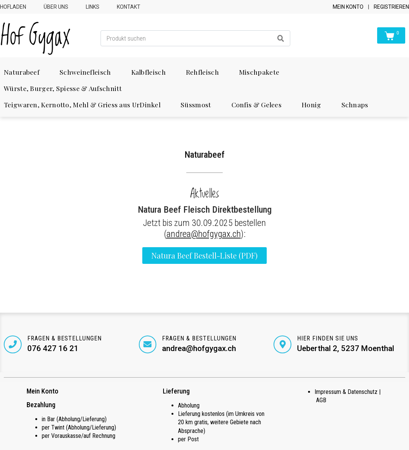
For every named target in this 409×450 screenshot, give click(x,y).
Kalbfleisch (148, 71)
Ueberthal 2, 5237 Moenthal (346, 348)
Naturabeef (21, 71)
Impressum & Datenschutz (346, 392)
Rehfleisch (202, 71)
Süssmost (196, 104)
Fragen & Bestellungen (65, 338)
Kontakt (128, 7)
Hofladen (13, 7)
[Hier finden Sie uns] (283, 345)
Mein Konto (348, 7)
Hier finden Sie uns (328, 338)
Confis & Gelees (256, 104)
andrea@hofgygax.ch (204, 234)
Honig (311, 104)
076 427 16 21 (53, 348)
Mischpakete (259, 71)
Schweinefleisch (85, 71)
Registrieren (391, 7)
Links (92, 7)
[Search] (281, 38)
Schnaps (354, 104)
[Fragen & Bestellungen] (13, 345)
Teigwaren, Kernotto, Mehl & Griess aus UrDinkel (82, 104)
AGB (321, 400)
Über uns (56, 7)
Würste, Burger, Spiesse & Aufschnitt (63, 88)
